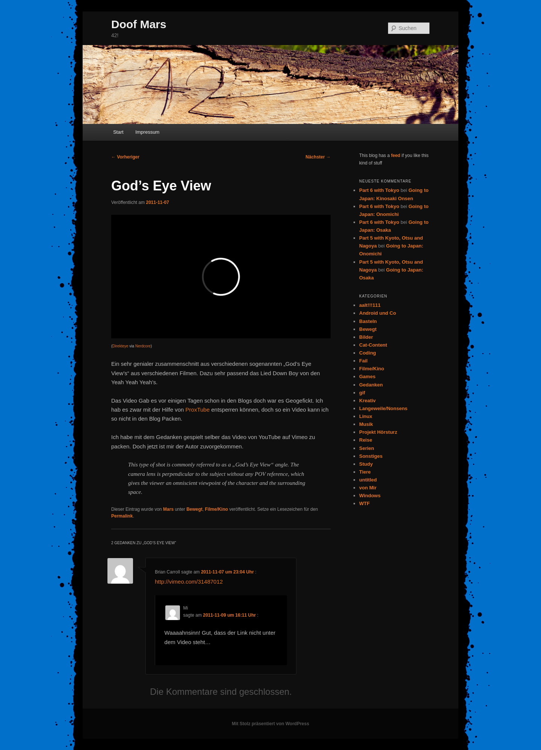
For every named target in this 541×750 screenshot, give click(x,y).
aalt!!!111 (370, 305)
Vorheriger (125, 157)
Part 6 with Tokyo (379, 190)
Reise (365, 440)
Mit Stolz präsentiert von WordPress (270, 723)
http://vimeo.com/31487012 (189, 581)
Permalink (122, 516)
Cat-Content (373, 345)
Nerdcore (143, 346)
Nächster (318, 157)
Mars (168, 509)
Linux (365, 416)
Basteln (368, 321)
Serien (366, 448)
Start (118, 132)
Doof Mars (138, 24)
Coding (367, 353)
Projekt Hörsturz (378, 432)
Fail (363, 361)
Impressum (147, 132)
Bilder (366, 337)
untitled (368, 480)
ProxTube (198, 409)
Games (367, 376)
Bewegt (194, 509)
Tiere (365, 472)
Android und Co (377, 313)
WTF (364, 503)
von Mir (367, 487)
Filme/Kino (216, 509)
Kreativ (367, 400)
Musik (366, 424)
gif (362, 392)
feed (395, 155)
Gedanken (371, 385)
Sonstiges (370, 456)
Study (366, 464)
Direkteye (120, 346)
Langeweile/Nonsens (383, 408)
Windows (370, 495)
